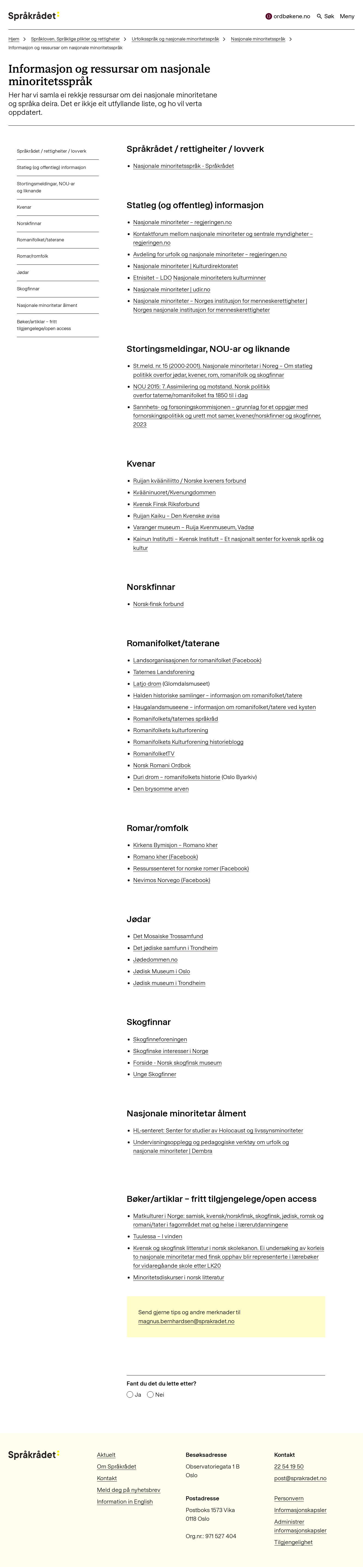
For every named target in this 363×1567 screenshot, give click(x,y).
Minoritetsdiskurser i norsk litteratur (178, 1277)
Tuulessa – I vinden (157, 1236)
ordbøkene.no (288, 16)
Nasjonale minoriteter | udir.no (171, 289)
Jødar (14, 272)
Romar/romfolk (24, 256)
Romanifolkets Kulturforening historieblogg (188, 741)
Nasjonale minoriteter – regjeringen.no (182, 222)
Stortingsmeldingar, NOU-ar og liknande (37, 187)
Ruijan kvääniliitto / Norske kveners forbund (189, 480)
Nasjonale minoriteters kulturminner (219, 277)
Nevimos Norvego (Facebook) (171, 880)
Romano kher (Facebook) (165, 856)
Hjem (13, 39)
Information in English (125, 1501)
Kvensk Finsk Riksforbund (166, 504)
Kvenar (15, 207)
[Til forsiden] (33, 16)
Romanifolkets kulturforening (170, 730)
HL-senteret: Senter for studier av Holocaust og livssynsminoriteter (218, 1130)
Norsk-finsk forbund (158, 604)
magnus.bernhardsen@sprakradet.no (186, 1321)
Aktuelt (106, 1454)
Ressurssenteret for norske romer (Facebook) (191, 868)
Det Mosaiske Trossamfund (168, 936)
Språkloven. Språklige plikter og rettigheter (75, 39)
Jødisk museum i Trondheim (169, 983)
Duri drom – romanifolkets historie (176, 777)
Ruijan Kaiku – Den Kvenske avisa (176, 515)
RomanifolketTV (154, 753)
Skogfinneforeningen (160, 1039)
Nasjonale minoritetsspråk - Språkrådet (183, 165)
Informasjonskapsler (300, 1510)
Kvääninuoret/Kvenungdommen (174, 492)
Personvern (289, 1498)
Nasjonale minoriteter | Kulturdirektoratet (185, 266)
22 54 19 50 (289, 1466)
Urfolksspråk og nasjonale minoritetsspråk (175, 39)
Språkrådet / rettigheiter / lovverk (43, 151)
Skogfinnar (19, 288)
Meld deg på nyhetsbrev (128, 1489)
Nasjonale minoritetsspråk (258, 39)
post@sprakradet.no (300, 1478)
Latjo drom (147, 683)
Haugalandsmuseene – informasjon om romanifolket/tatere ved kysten (224, 707)
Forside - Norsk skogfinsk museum (177, 1062)
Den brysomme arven (161, 788)
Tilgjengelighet (293, 1542)
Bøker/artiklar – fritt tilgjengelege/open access (35, 325)
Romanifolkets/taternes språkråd (175, 718)
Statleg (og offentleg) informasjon (43, 167)
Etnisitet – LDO (152, 277)
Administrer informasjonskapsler (300, 1526)
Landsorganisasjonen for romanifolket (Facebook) (197, 660)
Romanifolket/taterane (32, 239)
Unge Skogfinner (154, 1074)
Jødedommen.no (155, 959)
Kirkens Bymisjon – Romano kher (175, 845)
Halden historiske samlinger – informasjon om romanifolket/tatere (217, 695)
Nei (159, 1394)
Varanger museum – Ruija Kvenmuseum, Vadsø (193, 527)
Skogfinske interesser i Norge (170, 1051)
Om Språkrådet (116, 1466)
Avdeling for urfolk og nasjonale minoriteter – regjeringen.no (210, 254)
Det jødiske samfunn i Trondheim (175, 947)
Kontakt (107, 1478)
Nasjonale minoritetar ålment (38, 305)
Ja (138, 1394)
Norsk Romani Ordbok (162, 765)
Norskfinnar (20, 223)
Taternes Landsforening (163, 672)
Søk (325, 16)
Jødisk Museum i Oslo (161, 971)
